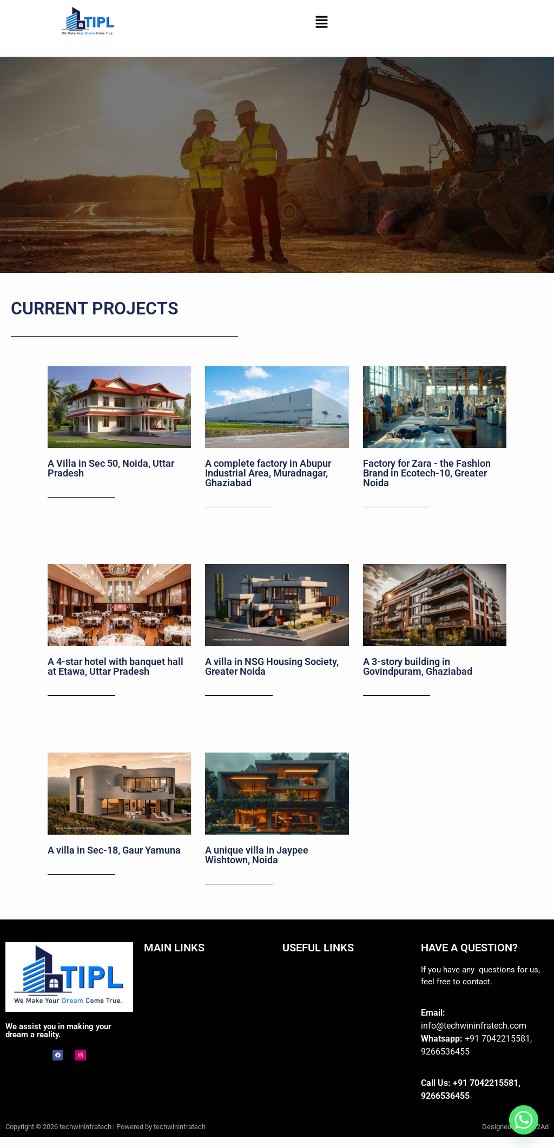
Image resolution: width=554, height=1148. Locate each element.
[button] (321, 23)
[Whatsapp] (523, 1119)
